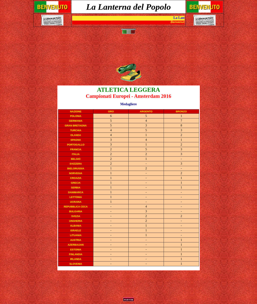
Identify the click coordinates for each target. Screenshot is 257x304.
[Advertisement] (129, 50)
